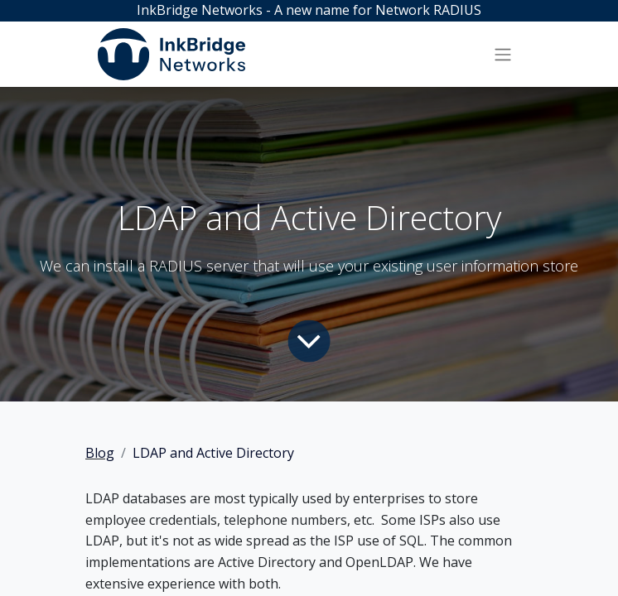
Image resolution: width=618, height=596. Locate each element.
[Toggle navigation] (502, 54)
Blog (99, 453)
